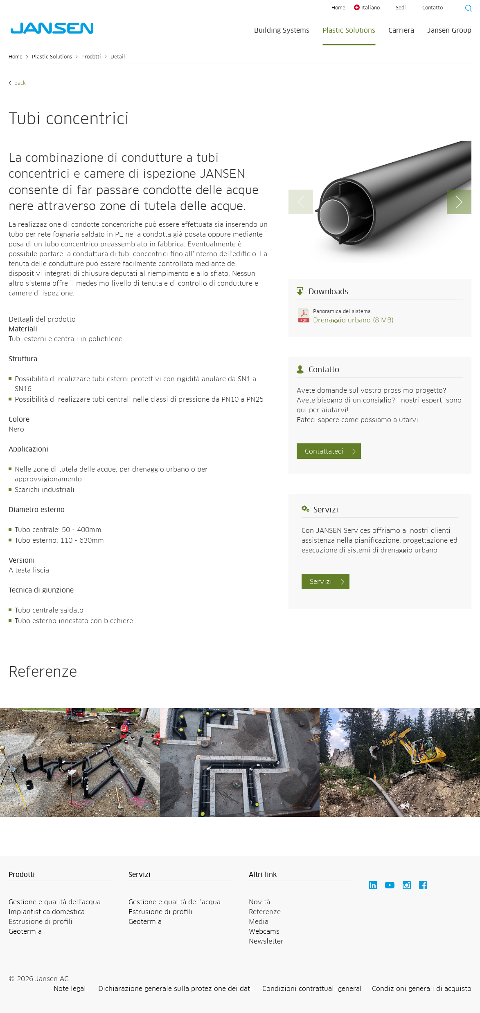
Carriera (401, 30)
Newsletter (266, 941)
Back (19, 83)
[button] (459, 202)
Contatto (432, 8)
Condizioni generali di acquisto (421, 989)
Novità (259, 902)
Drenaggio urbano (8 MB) (353, 320)
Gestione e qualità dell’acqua (55, 902)
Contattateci (324, 451)
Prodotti (91, 57)
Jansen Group (449, 30)
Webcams (264, 931)
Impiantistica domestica (47, 912)
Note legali (71, 989)
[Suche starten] (466, 9)
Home (338, 8)
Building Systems (281, 30)
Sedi (401, 8)
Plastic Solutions (348, 30)
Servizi (321, 582)
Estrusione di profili (160, 912)
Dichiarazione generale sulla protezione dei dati (175, 989)
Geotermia (25, 931)
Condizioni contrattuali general (312, 989)
